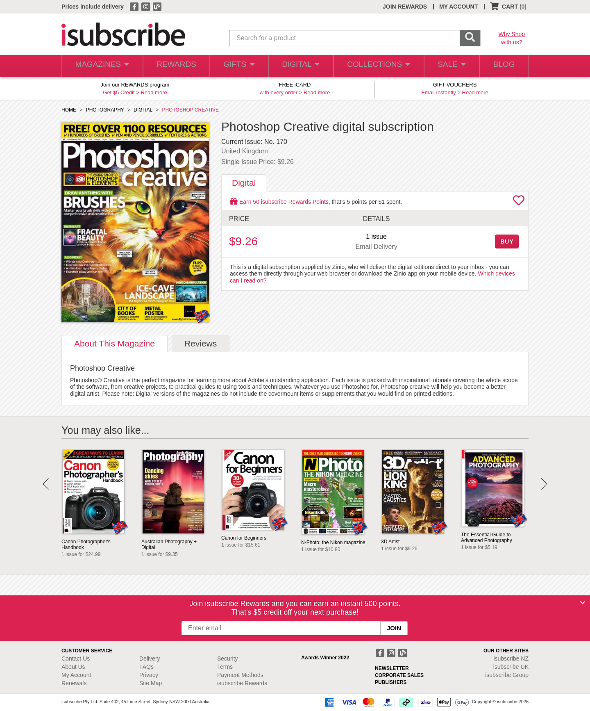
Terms (225, 666)
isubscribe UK (511, 666)
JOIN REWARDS (405, 6)
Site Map (150, 683)
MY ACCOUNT (458, 6)
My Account (76, 675)
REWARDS (174, 66)
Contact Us (75, 658)
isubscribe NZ (511, 658)
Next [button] (544, 484)
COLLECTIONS (376, 66)
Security (227, 658)
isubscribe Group (507, 675)
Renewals (73, 683)
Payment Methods (240, 675)
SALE (448, 66)
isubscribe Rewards (242, 683)
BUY (506, 241)
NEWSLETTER (392, 668)
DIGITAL (300, 66)
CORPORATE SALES (399, 675)
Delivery (149, 658)
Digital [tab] (244, 182)
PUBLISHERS (390, 682)
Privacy (148, 675)
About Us (73, 666)
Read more (154, 92)
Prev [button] (46, 484)
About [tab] (114, 343)
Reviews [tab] (200, 343)
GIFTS (237, 66)
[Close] (582, 602)
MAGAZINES (101, 66)
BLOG (503, 66)
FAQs (146, 666)
